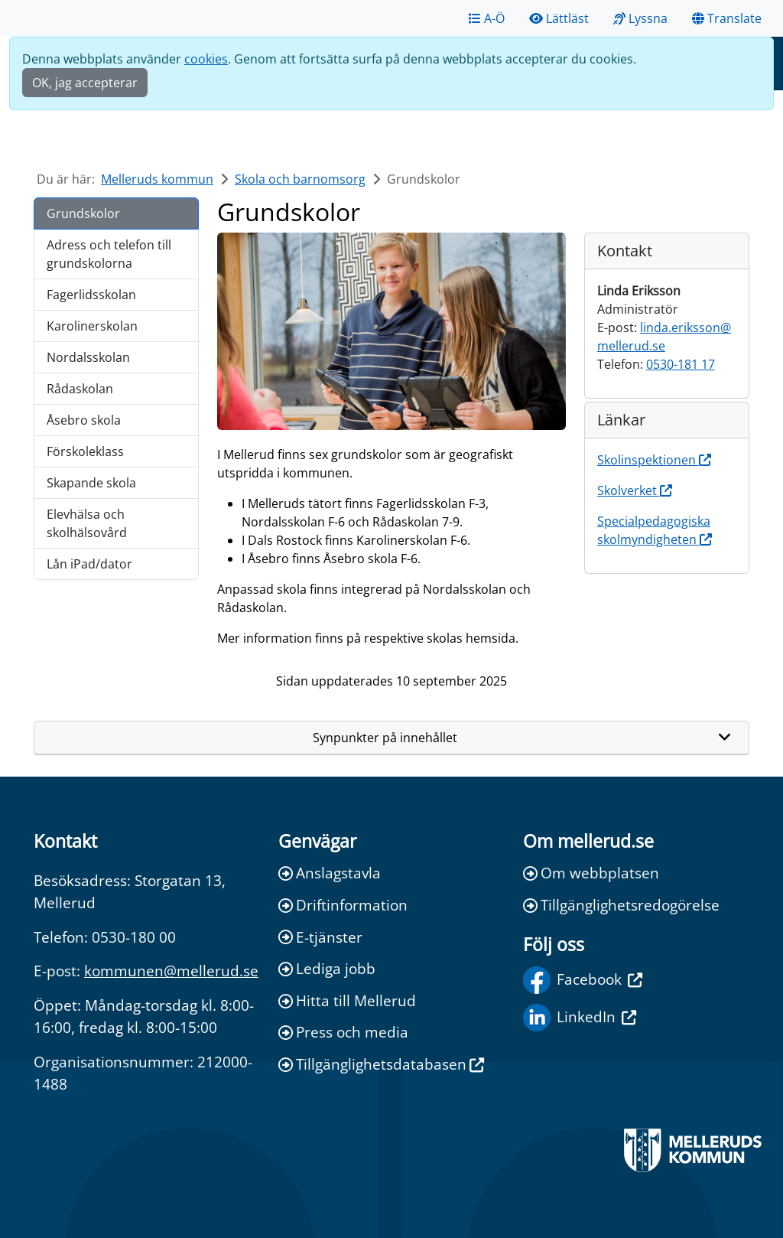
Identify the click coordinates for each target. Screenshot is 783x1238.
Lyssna (640, 18)
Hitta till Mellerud (347, 1000)
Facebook (582, 980)
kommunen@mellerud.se (171, 970)
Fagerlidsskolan (91, 294)
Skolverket (634, 490)
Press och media (343, 1031)
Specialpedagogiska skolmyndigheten (654, 530)
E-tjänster (320, 937)
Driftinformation (343, 904)
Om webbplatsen (591, 872)
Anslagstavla (329, 872)
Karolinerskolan (92, 326)
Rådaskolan (80, 388)
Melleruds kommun (157, 179)
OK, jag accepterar (85, 82)
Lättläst (559, 18)
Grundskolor (83, 213)
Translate (727, 18)
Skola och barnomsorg (300, 179)
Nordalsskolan (88, 357)
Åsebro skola (84, 420)
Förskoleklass (85, 451)
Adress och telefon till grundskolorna (109, 254)
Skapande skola (91, 482)
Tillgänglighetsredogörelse (621, 904)
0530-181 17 (680, 364)
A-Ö (487, 18)
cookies (206, 58)
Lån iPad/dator (89, 563)
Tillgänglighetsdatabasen (381, 1064)
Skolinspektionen (654, 459)
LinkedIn (579, 1017)
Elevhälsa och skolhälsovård (87, 523)
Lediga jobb (326, 968)
